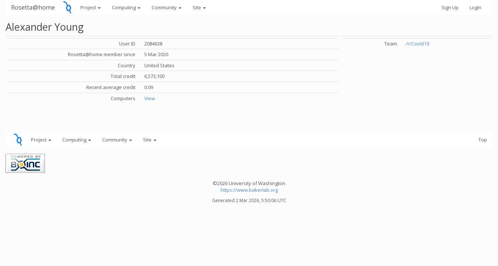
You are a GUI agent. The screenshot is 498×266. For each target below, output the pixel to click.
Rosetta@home (33, 7)
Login (475, 7)
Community (166, 7)
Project (90, 7)
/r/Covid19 (417, 43)
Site (199, 7)
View (149, 98)
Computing (126, 7)
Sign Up (450, 7)
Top (482, 139)
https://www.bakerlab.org (249, 190)
